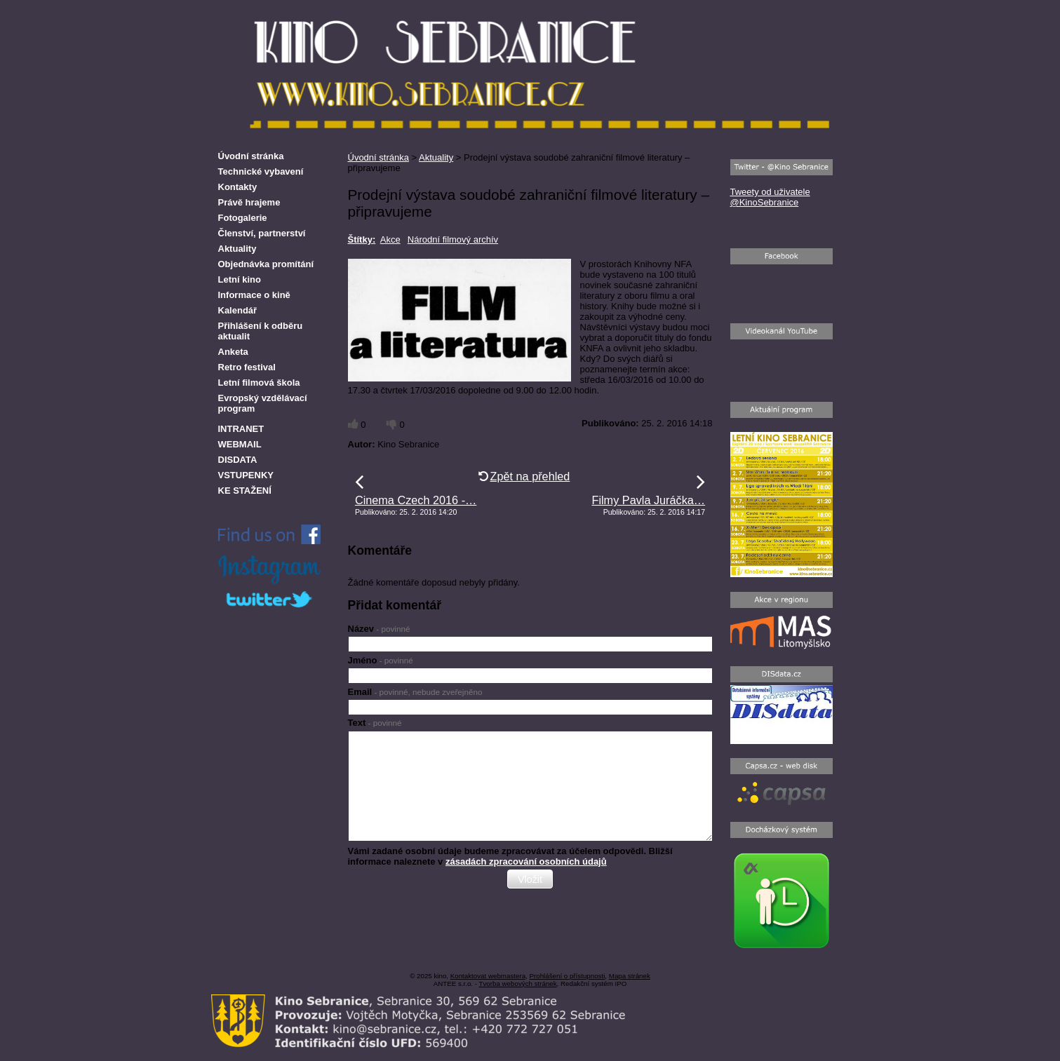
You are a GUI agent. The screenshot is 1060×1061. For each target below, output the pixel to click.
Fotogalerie (242, 217)
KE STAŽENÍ (244, 490)
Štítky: (362, 239)
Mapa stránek (629, 976)
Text (375, 722)
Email (415, 692)
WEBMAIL (240, 444)
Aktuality (436, 157)
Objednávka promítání (266, 264)
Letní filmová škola (259, 382)
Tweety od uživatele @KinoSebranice (770, 197)
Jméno (380, 660)
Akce (390, 239)
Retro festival (247, 367)
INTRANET (241, 429)
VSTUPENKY (246, 475)
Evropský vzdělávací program (262, 403)
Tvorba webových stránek (518, 983)
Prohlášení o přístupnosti (567, 976)
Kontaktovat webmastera (487, 976)
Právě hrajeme (249, 202)
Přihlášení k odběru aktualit (260, 331)
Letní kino (239, 279)
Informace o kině (254, 295)
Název (379, 628)
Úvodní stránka (378, 157)
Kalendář (237, 310)
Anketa (233, 351)
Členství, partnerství (262, 233)
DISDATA (237, 459)
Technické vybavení (261, 171)
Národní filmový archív (453, 239)
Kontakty (237, 187)
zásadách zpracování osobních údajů (526, 861)
